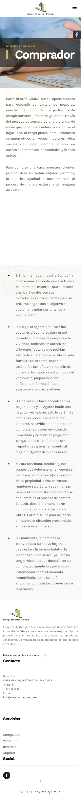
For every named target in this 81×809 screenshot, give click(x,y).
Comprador (11, 735)
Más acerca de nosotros (21, 655)
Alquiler (9, 753)
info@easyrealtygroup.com (20, 697)
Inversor (9, 747)
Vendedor (10, 741)
